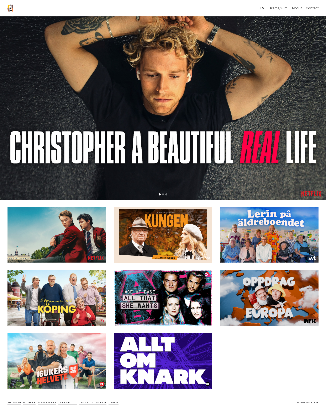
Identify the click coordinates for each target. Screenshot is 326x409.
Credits (114, 402)
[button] (8, 108)
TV (262, 8)
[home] (10, 8)
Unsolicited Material (92, 402)
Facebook (29, 402)
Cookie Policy (67, 402)
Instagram (14, 402)
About (296, 8)
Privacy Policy (47, 402)
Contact (312, 8)
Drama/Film (277, 8)
